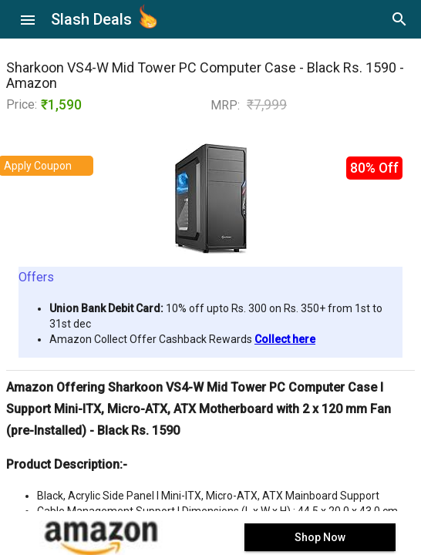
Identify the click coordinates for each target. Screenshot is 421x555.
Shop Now (320, 537)
